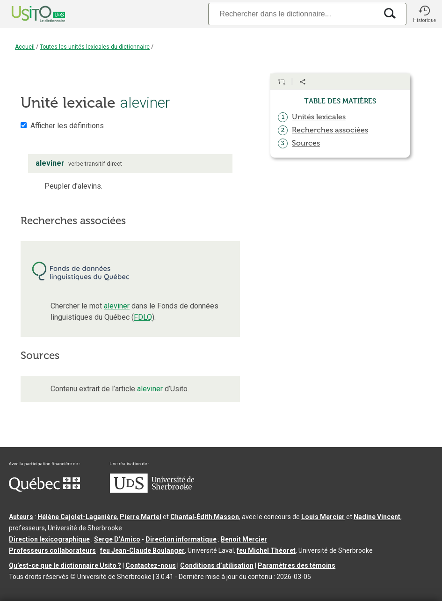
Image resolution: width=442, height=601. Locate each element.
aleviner (117, 305)
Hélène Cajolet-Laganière (77, 516)
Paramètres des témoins (296, 565)
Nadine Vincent (377, 516)
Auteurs (21, 516)
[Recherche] (292, 13)
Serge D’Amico (117, 539)
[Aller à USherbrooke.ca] (152, 490)
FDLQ (143, 317)
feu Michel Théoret (266, 550)
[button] (424, 14)
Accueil (25, 47)
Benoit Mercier (244, 539)
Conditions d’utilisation (217, 565)
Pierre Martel (140, 516)
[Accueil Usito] (28, 14)
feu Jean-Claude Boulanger (142, 550)
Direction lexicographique (49, 539)
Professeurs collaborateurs (52, 550)
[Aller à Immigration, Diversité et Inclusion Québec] (44, 489)
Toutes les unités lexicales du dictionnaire (95, 47)
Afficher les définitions (67, 125)
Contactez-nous (150, 565)
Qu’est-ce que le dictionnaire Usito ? (65, 565)
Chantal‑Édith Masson (204, 516)
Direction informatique (181, 539)
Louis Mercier (323, 516)
